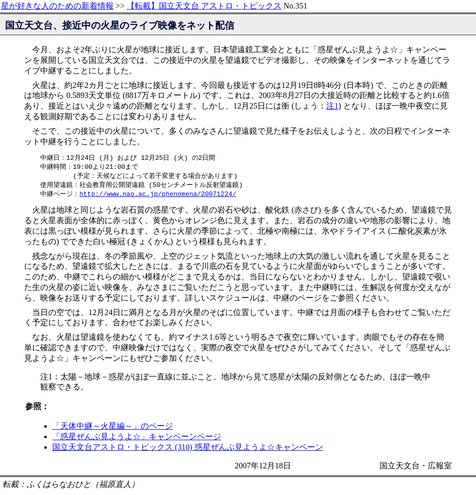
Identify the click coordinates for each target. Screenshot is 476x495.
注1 (332, 106)
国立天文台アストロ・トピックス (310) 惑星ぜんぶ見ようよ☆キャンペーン (187, 449)
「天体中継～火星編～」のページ (112, 428)
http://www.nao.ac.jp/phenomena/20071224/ (157, 196)
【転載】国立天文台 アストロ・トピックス (204, 6)
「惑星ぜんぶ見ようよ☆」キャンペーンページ (136, 439)
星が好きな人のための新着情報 (57, 6)
